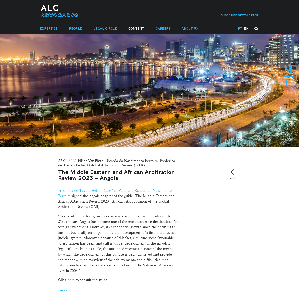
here (70, 280)
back (232, 178)
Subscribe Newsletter (239, 15)
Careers (163, 28)
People (75, 28)
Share (63, 290)
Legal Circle (105, 28)
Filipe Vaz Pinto (114, 190)
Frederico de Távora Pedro (79, 190)
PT (240, 28)
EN (246, 28)
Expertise (49, 28)
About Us (190, 28)
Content (136, 28)
